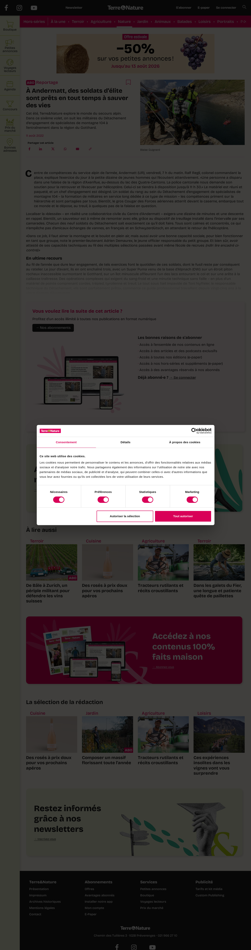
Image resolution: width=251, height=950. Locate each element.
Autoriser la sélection (125, 516)
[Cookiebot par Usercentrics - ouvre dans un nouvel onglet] (194, 431)
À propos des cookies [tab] (184, 442)
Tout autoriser (183, 516)
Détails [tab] (126, 442)
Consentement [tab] (66, 442)
